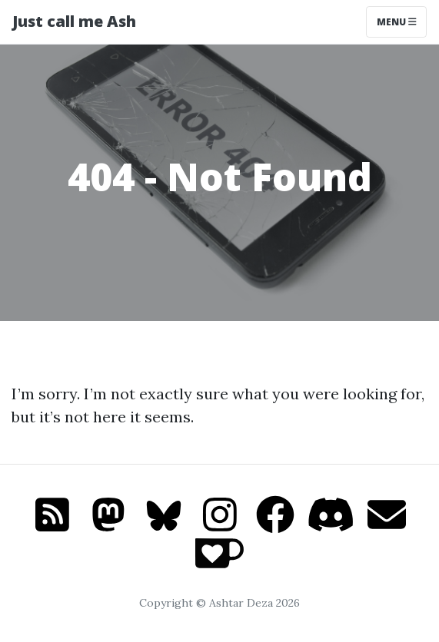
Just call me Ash (74, 21)
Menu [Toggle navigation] (397, 21)
